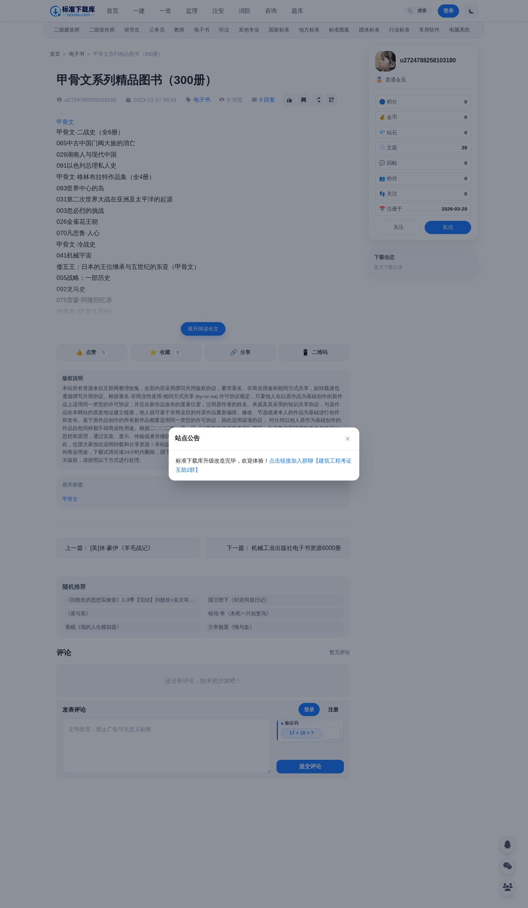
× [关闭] (347, 439)
